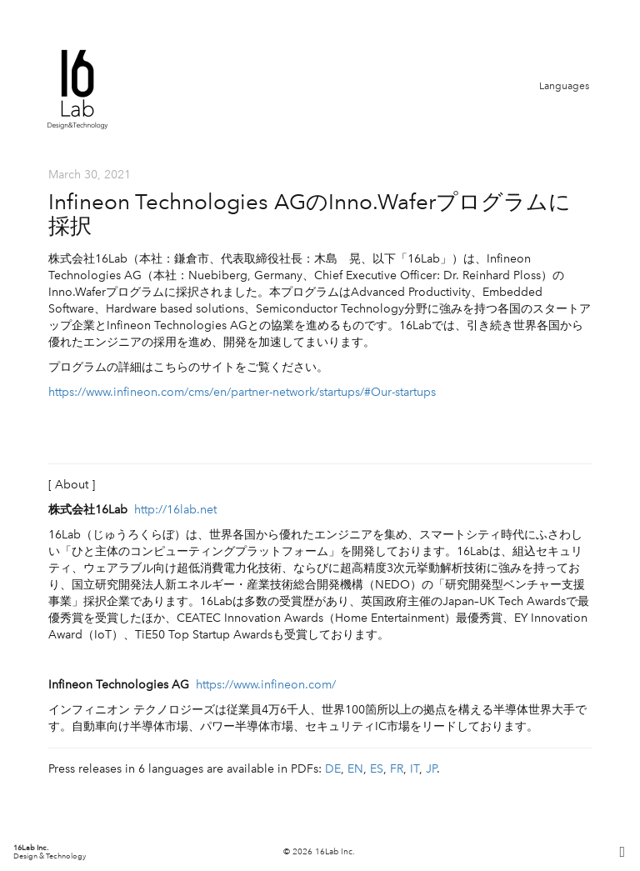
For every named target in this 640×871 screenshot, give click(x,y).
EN (355, 769)
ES (376, 769)
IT (414, 769)
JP (431, 769)
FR (396, 769)
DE (333, 769)
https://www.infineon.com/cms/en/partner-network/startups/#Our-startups (242, 392)
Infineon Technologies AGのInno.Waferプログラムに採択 (309, 213)
